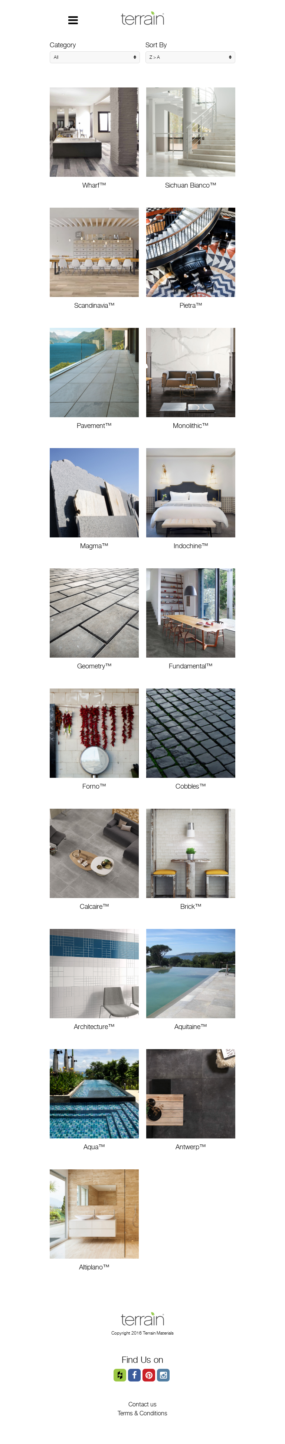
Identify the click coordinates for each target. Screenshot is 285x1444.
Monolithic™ (190, 378)
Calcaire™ (94, 859)
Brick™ (190, 859)
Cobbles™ (190, 739)
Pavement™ (94, 378)
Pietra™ (190, 258)
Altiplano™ (94, 1220)
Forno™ (94, 739)
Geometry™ (94, 619)
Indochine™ (190, 499)
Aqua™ (94, 1100)
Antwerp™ (190, 1100)
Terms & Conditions (142, 1413)
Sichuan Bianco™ (190, 138)
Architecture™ (94, 980)
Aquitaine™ (190, 980)
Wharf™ (94, 138)
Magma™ (94, 499)
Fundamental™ (190, 619)
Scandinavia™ (94, 258)
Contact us (142, 1404)
